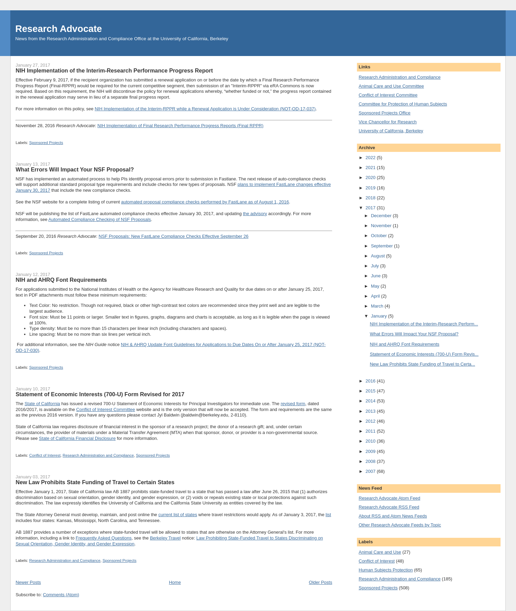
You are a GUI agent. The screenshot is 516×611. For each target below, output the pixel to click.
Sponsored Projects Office (385, 112)
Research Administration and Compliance (98, 455)
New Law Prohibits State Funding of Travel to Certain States (94, 482)
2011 (371, 431)
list (328, 514)
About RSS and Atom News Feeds (393, 516)
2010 (371, 441)
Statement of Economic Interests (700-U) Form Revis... (424, 354)
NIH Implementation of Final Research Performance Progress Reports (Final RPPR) (180, 125)
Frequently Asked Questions (104, 538)
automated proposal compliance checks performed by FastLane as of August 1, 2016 (205, 201)
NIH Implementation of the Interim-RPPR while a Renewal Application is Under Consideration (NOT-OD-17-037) (205, 108)
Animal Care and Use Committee (391, 86)
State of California (42, 403)
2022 (371, 157)
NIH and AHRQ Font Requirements (61, 280)
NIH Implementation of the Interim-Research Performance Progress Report (114, 70)
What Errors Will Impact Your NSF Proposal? (74, 169)
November (382, 225)
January (379, 316)
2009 (371, 451)
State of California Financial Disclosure (77, 438)
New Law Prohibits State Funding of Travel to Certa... (422, 364)
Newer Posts (28, 582)
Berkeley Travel (165, 538)
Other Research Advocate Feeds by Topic (400, 524)
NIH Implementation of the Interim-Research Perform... (424, 323)
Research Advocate (58, 28)
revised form (293, 403)
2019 (371, 187)
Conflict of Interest (44, 455)
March (378, 306)
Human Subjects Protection (386, 570)
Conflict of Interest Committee (105, 409)
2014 (371, 400)
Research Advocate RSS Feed (389, 507)
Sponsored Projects (46, 143)
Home (175, 582)
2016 (371, 381)
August (378, 255)
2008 (371, 461)
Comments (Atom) (61, 594)
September (382, 245)
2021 (371, 167)
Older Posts (320, 582)
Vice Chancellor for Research (388, 121)
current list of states (177, 514)
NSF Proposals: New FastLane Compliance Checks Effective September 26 (173, 236)
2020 (371, 177)
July (375, 265)
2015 (371, 390)
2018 (371, 197)
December (382, 215)
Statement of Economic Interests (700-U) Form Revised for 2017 (99, 394)
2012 (371, 421)
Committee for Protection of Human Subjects (403, 104)
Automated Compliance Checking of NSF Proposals (99, 219)
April (376, 296)
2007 (371, 471)
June (376, 275)
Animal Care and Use (380, 552)
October (379, 235)
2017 (371, 207)
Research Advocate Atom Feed (389, 498)
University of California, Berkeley (391, 130)
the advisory (255, 213)
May (376, 286)
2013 (371, 411)
